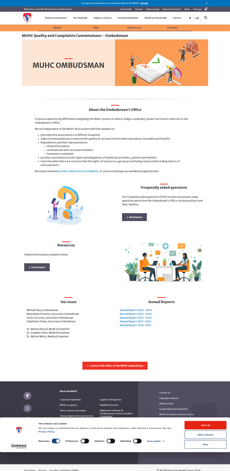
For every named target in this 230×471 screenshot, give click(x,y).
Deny (205, 463)
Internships (126, 9)
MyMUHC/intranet (109, 399)
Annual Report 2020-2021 (135, 319)
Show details (154, 460)
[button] (56, 18)
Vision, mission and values (73, 404)
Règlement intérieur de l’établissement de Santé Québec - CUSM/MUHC (117, 407)
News (187, 9)
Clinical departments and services (76, 410)
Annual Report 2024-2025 (136, 304)
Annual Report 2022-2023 (136, 312)
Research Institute (172, 9)
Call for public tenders (71, 421)
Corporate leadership (70, 394)
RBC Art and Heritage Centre (173, 419)
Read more (134, 211)
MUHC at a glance (68, 399)
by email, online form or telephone (77, 165)
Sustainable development (72, 415)
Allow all (205, 444)
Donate (139, 9)
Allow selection (205, 453)
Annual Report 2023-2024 (136, 308)
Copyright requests (169, 392)
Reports (104, 425)
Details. (145, 3)
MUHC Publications (168, 414)
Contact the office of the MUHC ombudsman (115, 359)
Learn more (37, 261)
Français (197, 9)
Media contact (166, 398)
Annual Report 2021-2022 (135, 315)
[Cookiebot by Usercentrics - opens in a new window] (19, 465)
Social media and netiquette (173, 403)
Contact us (164, 387)
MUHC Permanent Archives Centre (176, 408)
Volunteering (152, 9)
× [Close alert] (206, 3)
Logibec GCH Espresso (110, 394)
